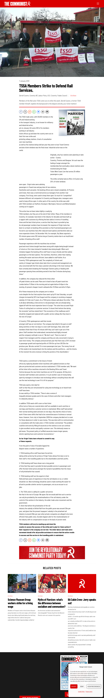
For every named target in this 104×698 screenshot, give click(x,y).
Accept (73, 686)
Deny (82, 686)
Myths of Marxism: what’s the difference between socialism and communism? (51, 603)
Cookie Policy (81, 691)
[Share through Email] (43, 112)
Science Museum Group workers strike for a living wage (20, 603)
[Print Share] (47, 112)
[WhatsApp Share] (34, 112)
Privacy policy (89, 691)
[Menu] (98, 3)
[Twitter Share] (25, 112)
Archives (73, 95)
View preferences (94, 686)
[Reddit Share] (29, 112)
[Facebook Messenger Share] (38, 112)
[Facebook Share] (21, 112)
